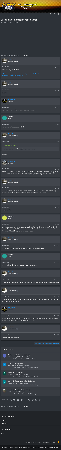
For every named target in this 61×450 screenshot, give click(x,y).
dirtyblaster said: (9, 145)
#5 (58, 141)
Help (54, 442)
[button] (3, 14)
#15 (58, 334)
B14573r (5, 22)
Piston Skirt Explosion (15, 372)
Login (2, 433)
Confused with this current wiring (19, 355)
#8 (58, 207)
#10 (58, 245)
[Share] (55, 67)
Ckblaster (10, 357)
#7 (58, 188)
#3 (58, 107)
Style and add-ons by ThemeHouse (48, 447)
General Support (24, 365)
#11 (58, 262)
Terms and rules (37, 442)
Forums (3, 420)
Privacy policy (47, 442)
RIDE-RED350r (17, 376)
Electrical (25, 357)
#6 (58, 169)
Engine (26, 374)
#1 (58, 67)
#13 (58, 296)
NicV (9, 365)
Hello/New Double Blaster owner (19, 390)
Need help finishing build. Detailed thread (21, 381)
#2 (58, 90)
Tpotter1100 (11, 374)
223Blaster (11, 383)
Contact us (4, 423)
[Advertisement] (30, 39)
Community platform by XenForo (19, 447)
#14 (58, 315)
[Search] (58, 6)
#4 (58, 124)
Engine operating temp (15, 364)
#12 (58, 279)
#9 (58, 224)
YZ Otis (15, 358)
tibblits (10, 392)
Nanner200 (17, 393)
